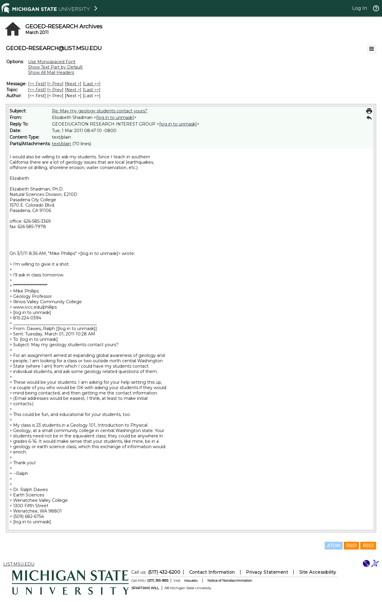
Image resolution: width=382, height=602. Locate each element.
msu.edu (191, 580)
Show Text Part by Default (55, 67)
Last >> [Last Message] (91, 83)
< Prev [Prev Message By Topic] (55, 89)
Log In (359, 8)
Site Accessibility (317, 572)
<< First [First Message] (37, 83)
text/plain (61, 143)
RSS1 (351, 545)
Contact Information (212, 572)
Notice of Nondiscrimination (229, 580)
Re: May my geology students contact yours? (99, 111)
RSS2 (368, 545)
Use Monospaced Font (52, 61)
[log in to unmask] (115, 117)
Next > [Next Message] (73, 83)
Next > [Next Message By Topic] (73, 89)
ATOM (333, 545)
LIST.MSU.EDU (18, 564)
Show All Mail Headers (51, 72)
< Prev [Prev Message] (55, 83)
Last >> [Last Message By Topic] (91, 89)
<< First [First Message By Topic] (37, 89)
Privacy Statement (267, 572)
